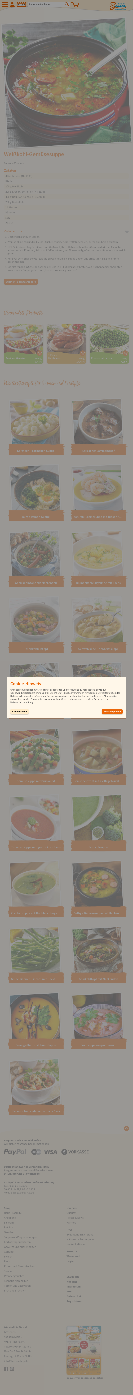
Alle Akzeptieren (112, 711)
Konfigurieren (19, 711)
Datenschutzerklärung (21, 702)
